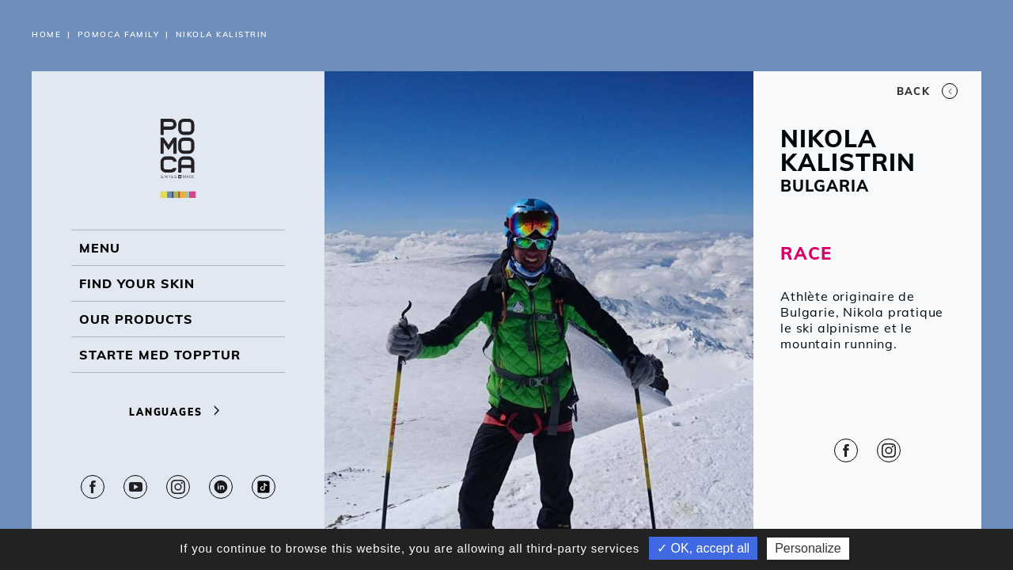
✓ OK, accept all (703, 548)
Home (46, 34)
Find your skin (137, 283)
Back (927, 91)
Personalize (808, 548)
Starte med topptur (160, 355)
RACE (805, 253)
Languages (178, 412)
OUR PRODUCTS (136, 319)
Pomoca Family (119, 34)
